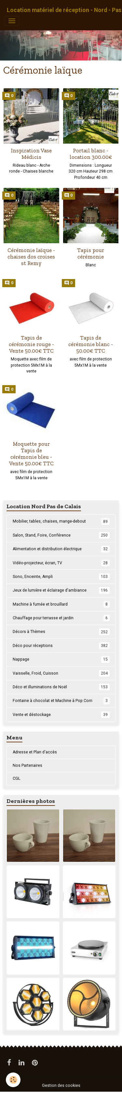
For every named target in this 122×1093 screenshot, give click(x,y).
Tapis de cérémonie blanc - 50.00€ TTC (90, 344)
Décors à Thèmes (61, 631)
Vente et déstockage (61, 714)
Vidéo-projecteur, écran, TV (61, 563)
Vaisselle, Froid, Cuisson (61, 673)
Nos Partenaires (27, 765)
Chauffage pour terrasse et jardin (61, 618)
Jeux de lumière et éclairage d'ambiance (61, 590)
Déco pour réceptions (61, 645)
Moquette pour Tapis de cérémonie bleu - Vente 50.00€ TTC (31, 454)
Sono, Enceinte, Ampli (61, 576)
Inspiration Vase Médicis (31, 153)
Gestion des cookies (61, 1085)
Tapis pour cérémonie (90, 253)
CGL (16, 778)
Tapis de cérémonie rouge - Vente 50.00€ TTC (31, 344)
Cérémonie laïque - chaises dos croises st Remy (31, 256)
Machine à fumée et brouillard (61, 604)
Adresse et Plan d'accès (35, 752)
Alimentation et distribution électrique (61, 549)
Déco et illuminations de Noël (61, 687)
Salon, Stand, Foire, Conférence (61, 535)
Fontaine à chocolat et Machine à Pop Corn (61, 700)
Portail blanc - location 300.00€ (91, 153)
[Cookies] (13, 1079)
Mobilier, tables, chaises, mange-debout (61, 521)
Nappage (61, 659)
